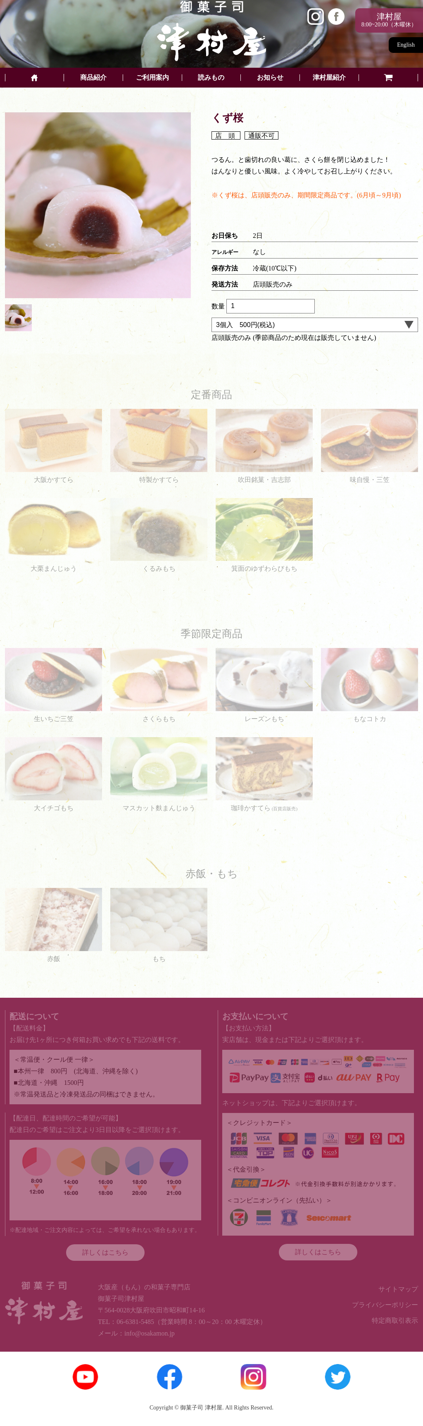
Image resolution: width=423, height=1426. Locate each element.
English (406, 45)
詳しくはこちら (105, 1252)
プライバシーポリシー (385, 1304)
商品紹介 (93, 77)
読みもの (211, 77)
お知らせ (270, 77)
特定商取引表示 (395, 1320)
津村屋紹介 (329, 77)
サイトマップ (398, 1289)
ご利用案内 (152, 77)
